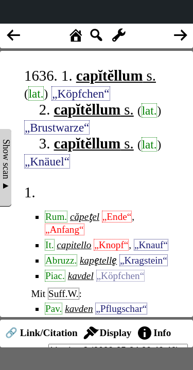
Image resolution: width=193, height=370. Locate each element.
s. (116, 75)
